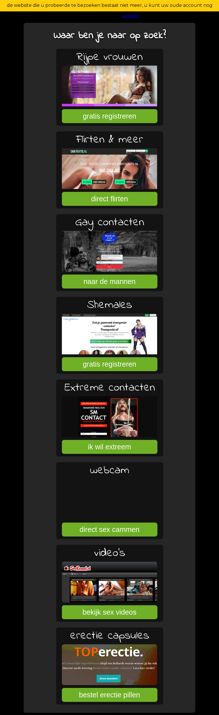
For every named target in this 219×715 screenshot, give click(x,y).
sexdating (109, 710)
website (130, 16)
